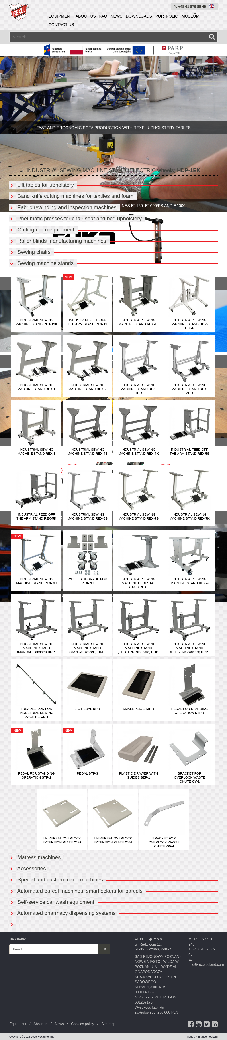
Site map (108, 1024)
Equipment (60, 16)
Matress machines (35, 857)
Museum (190, 16)
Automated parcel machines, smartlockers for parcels (76, 891)
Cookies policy (82, 1024)
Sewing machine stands (41, 263)
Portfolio (166, 16)
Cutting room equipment (41, 230)
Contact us (61, 24)
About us (86, 16)
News (116, 16)
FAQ (103, 16)
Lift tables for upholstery (41, 185)
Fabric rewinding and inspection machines (63, 207)
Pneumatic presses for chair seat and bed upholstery (75, 218)
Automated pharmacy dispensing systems (62, 913)
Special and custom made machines (56, 880)
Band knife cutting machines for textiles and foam (71, 196)
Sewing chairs (30, 252)
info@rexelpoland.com (206, 964)
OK (104, 949)
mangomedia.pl (208, 1036)
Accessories (27, 868)
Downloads (139, 16)
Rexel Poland (46, 1036)
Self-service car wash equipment (51, 902)
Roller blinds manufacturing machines (57, 241)
